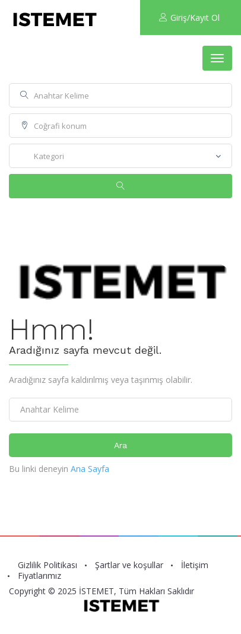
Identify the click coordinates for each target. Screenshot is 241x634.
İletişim (194, 565)
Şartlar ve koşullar (129, 565)
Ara (120, 445)
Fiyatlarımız (39, 575)
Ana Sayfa (90, 468)
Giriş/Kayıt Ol (189, 17)
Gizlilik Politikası (47, 565)
